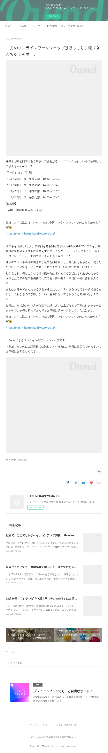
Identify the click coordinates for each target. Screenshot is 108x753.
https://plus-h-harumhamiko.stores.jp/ (30, 233)
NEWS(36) (22, 460)
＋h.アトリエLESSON (45, 26)
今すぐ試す (53, 16)
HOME (7, 26)
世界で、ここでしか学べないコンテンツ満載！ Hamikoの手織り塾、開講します (55, 535)
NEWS (22, 26)
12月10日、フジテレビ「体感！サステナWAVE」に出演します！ (45, 598)
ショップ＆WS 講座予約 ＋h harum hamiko (72, 26)
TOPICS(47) (11, 460)
